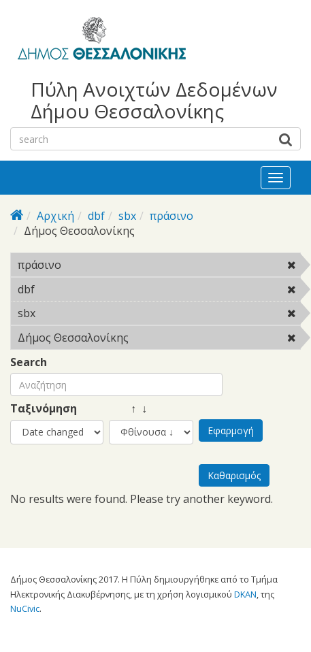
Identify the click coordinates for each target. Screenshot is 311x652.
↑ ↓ (128, 409)
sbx (127, 215)
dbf (96, 215)
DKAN (245, 594)
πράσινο (171, 215)
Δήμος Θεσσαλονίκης (159, 339)
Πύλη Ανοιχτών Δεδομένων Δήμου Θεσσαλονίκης (154, 100)
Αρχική (55, 215)
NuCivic (24, 608)
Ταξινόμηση (43, 409)
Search (28, 362)
